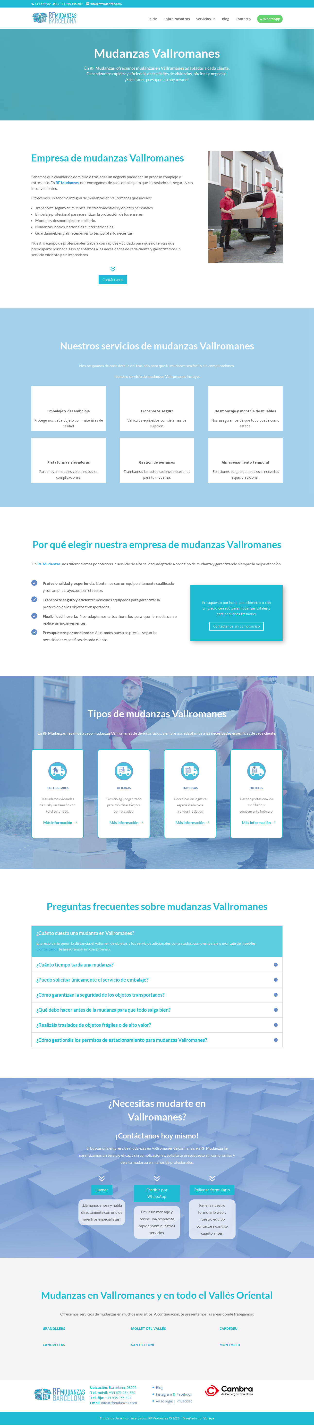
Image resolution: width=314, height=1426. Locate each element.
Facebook (184, 1395)
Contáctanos (112, 280)
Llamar (101, 1191)
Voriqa (209, 1419)
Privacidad (185, 1402)
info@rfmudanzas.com (119, 1403)
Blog (225, 20)
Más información (57, 823)
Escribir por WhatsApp (157, 1194)
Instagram (164, 1395)
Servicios (203, 20)
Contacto (243, 20)
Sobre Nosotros (177, 20)
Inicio (152, 20)
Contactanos (47, 950)
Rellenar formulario (212, 1191)
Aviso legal (164, 1402)
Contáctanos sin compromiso (236, 627)
